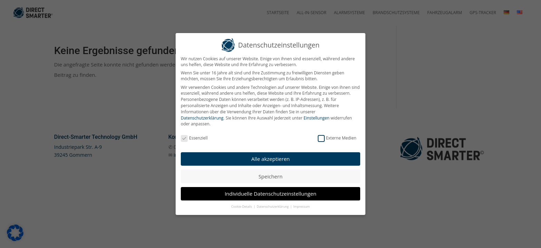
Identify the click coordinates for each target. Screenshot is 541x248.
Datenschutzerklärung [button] (273, 205)
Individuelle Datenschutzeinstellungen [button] (270, 192)
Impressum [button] (301, 205)
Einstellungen (316, 117)
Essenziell (194, 137)
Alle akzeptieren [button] (270, 157)
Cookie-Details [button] (242, 205)
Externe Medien (337, 137)
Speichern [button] (270, 175)
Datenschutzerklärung (202, 117)
